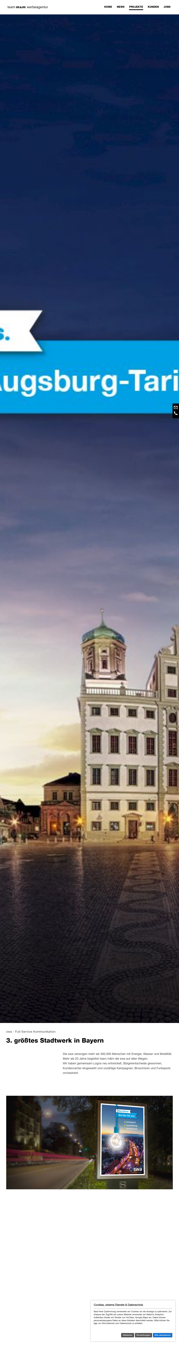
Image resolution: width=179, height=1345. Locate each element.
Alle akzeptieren (163, 1335)
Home (108, 7)
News (120, 7)
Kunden (153, 7)
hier (95, 1324)
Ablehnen (127, 1335)
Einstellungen (143, 1335)
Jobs (167, 7)
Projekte (136, 7)
